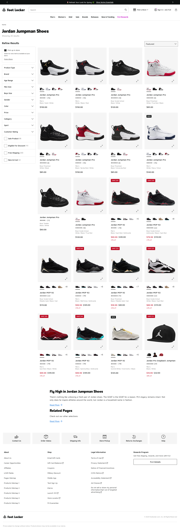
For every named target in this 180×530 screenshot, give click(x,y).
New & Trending (108, 17)
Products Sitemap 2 (12, 488)
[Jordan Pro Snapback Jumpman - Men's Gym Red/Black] (161, 355)
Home (4, 25)
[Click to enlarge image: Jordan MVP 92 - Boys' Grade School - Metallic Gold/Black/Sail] (68, 279)
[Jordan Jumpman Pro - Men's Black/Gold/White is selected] (42, 89)
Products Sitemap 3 (12, 493)
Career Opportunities (12, 463)
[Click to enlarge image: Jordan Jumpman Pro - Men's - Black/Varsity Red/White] (103, 146)
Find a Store (8, 59)
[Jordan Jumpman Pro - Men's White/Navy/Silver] (48, 89)
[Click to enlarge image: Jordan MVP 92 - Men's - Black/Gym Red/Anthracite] (139, 211)
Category (19, 119)
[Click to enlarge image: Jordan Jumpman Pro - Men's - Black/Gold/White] (68, 81)
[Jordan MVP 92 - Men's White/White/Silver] (131, 219)
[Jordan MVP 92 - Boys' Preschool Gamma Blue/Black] (119, 287)
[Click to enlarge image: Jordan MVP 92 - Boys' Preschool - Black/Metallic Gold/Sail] (139, 279)
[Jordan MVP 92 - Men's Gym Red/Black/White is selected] (42, 355)
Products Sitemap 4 (12, 498)
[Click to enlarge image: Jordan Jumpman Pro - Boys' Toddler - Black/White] (68, 211)
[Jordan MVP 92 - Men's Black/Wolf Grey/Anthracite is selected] (77, 287)
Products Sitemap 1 (11, 483)
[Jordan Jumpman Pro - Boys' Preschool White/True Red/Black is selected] (148, 89)
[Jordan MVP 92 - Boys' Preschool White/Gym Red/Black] (125, 287)
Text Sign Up (53, 483)
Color (19, 106)
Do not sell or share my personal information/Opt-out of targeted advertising (104, 489)
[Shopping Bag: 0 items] (176, 10)
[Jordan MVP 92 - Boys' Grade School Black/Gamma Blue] (167, 219)
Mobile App (52, 478)
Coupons (51, 468)
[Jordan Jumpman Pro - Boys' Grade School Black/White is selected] (113, 89)
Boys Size (19, 93)
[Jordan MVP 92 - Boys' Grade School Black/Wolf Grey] (155, 219)
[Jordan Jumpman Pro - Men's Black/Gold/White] (90, 89)
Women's (62, 17)
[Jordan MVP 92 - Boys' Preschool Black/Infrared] (131, 287)
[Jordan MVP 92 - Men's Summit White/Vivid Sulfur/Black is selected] (113, 355)
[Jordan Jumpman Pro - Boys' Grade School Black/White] (83, 219)
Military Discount (54, 473)
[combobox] (78, 10)
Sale (77, 17)
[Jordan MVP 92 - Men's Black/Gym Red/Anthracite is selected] (113, 219)
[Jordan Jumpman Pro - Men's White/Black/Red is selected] (77, 89)
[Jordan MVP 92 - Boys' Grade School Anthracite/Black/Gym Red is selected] (148, 219)
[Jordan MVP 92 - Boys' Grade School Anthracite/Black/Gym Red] (48, 287)
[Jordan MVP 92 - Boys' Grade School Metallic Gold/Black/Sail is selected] (42, 287)
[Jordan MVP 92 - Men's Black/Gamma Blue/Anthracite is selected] (77, 355)
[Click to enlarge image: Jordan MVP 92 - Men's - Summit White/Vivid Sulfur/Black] (139, 347)
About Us (7, 458)
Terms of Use (97, 458)
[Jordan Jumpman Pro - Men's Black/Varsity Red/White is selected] (77, 154)
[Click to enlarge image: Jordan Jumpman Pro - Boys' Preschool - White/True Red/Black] (174, 81)
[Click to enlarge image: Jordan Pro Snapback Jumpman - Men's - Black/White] (174, 347)
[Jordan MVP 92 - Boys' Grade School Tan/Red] (161, 219)
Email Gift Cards (54, 458)
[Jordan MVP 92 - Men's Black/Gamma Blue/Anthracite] (119, 219)
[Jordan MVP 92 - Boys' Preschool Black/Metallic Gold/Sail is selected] (113, 287)
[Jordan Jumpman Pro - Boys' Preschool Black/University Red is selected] (113, 154)
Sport (19, 125)
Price (19, 112)
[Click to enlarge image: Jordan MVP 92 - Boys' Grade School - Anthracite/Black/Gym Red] (174, 211)
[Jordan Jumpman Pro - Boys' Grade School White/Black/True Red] (119, 89)
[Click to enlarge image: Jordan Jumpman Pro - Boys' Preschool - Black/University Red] (139, 146)
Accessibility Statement (101, 478)
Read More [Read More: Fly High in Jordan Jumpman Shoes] (56, 405)
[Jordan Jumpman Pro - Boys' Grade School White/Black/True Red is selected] (77, 219)
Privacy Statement (99, 463)
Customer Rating (19, 132)
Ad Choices (96, 483)
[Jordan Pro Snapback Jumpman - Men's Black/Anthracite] (155, 355)
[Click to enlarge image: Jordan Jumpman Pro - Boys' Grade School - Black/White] (139, 81)
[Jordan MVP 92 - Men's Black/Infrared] (96, 355)
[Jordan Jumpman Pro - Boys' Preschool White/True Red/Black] (54, 154)
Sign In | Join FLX (162, 10)
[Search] (78, 10)
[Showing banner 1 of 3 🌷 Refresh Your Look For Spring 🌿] (90, 2)
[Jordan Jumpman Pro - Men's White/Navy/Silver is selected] (148, 154)
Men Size (19, 87)
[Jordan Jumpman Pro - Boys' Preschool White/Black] (155, 89)
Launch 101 (53, 493)
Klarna (50, 488)
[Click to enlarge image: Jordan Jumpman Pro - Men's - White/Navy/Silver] (174, 146)
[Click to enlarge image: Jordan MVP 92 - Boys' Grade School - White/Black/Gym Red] (174, 279)
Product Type (19, 68)
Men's (52, 17)
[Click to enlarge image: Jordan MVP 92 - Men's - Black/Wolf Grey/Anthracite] (103, 279)
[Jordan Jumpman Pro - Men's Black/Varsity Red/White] (60, 89)
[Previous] (7, 2)
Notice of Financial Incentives (102, 468)
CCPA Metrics (97, 473)
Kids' (71, 17)
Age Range (19, 80)
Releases (94, 17)
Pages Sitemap (10, 478)
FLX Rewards (122, 17)
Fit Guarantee (53, 503)
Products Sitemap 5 (12, 503)
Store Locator (54, 498)
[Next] (173, 2)
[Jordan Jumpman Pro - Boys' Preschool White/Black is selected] (42, 154)
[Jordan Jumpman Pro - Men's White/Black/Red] (54, 89)
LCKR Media (9, 473)
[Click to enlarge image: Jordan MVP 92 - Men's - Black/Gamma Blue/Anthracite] (103, 347)
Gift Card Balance (56, 463)
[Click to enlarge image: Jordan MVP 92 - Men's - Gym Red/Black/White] (68, 347)
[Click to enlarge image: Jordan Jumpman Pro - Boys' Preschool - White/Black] (68, 146)
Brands (85, 17)
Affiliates (7, 468)
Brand (19, 74)
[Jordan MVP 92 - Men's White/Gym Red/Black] (125, 219)
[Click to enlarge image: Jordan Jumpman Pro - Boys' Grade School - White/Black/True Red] (103, 211)
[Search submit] (125, 10)
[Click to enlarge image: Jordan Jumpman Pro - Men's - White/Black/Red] (103, 81)
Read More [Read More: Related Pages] (56, 421)
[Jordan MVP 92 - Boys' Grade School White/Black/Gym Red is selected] (148, 287)
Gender (19, 100)
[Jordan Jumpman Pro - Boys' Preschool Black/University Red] (161, 89)
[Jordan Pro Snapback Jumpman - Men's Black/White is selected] (148, 355)
